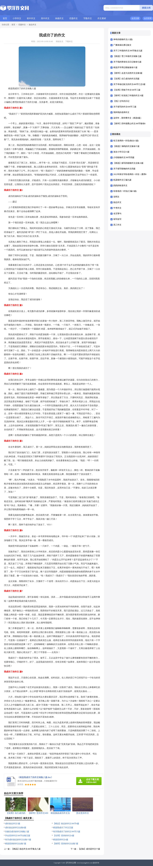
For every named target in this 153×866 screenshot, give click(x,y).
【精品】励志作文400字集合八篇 (26, 849)
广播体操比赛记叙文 (122, 45)
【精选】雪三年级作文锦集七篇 (127, 56)
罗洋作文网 (71, 863)
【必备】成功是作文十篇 (89, 849)
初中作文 (31, 18)
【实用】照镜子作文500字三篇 (126, 90)
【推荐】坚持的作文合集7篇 (65, 843)
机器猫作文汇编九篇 (122, 180)
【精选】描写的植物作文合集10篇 (128, 163)
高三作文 (117, 225)
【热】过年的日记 (121, 101)
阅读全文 (59, 41)
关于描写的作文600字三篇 (124, 107)
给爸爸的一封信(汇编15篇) (125, 191)
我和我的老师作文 (121, 112)
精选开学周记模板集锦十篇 (125, 67)
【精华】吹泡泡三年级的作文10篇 (128, 95)
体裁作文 (59, 18)
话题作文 (73, 18)
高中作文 (45, 18)
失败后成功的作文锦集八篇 (17, 831)
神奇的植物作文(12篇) (123, 39)
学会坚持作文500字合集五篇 (17, 835)
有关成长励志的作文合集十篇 (18, 839)
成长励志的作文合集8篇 (15, 827)
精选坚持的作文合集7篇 (15, 843)
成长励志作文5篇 (12, 823)
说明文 (116, 197)
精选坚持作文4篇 (60, 839)
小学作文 (17, 18)
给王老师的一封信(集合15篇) (126, 141)
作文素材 (102, 18)
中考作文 (117, 208)
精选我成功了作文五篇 (63, 827)
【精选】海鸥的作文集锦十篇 (126, 146)
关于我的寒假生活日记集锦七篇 (127, 62)
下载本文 (69, 41)
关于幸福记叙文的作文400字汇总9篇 (129, 84)
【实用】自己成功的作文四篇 (126, 79)
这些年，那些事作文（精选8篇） (127, 118)
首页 (5, 18)
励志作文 (32, 25)
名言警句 (117, 213)
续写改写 (117, 219)
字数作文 (87, 18)
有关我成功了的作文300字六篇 (66, 831)
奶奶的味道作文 (120, 185)
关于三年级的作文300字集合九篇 (127, 51)
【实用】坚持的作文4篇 (63, 835)
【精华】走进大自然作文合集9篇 (127, 73)
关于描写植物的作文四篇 (124, 169)
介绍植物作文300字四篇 (123, 157)
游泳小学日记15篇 (121, 152)
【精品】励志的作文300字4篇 (66, 823)
